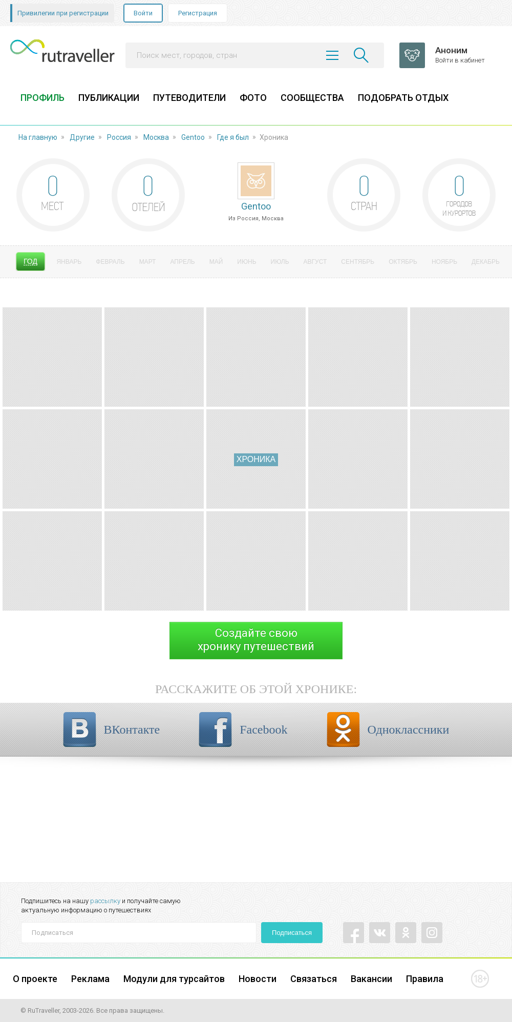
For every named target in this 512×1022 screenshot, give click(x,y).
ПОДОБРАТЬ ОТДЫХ (403, 97)
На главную (37, 137)
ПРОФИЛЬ (42, 97)
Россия (119, 137)
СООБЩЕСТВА (312, 97)
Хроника (256, 459)
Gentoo (193, 137)
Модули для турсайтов (174, 978)
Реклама (90, 978)
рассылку (105, 901)
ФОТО (253, 97)
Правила (424, 978)
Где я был (233, 137)
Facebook (263, 729)
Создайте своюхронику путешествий (256, 640)
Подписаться (292, 932)
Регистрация (197, 13)
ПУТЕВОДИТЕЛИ (189, 97)
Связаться (313, 978)
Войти (143, 13)
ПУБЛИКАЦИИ (108, 97)
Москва (156, 137)
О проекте (35, 978)
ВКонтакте (132, 729)
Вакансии (371, 978)
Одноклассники (409, 729)
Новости (257, 978)
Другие (82, 137)
